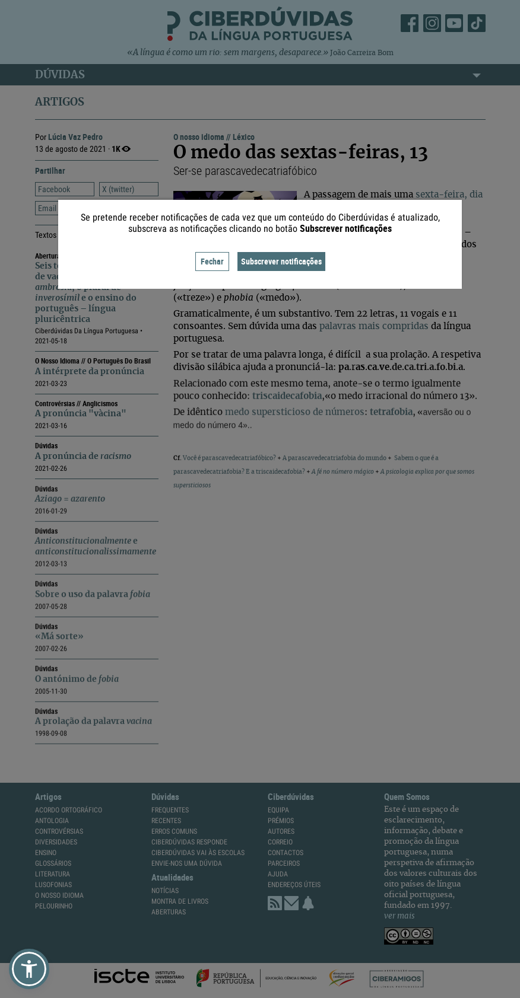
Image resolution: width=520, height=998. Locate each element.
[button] (29, 969)
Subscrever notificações (281, 261)
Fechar (212, 261)
